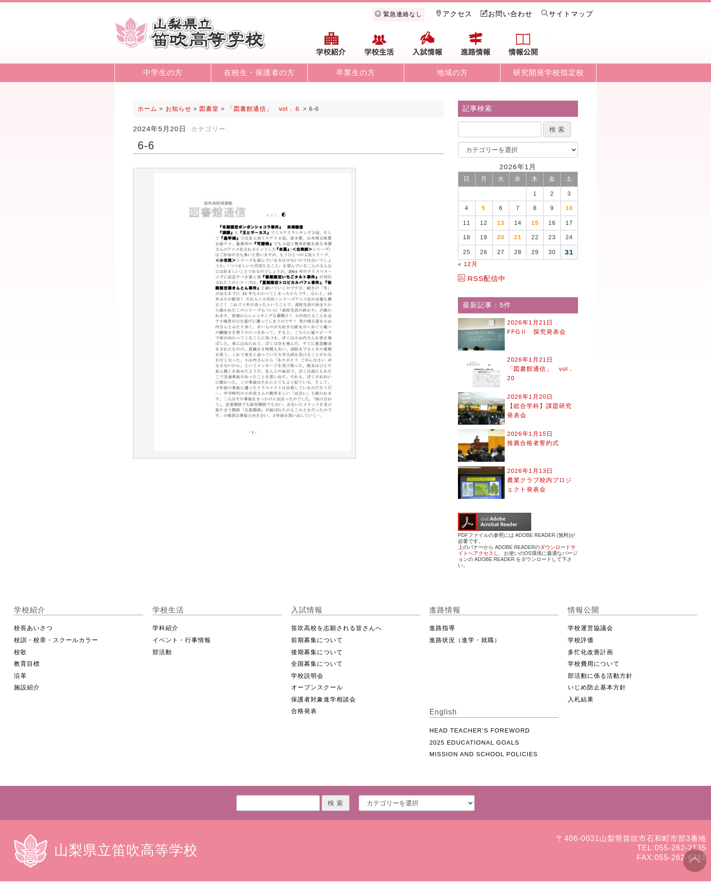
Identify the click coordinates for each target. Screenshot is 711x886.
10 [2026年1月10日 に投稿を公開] (569, 207)
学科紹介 (165, 628)
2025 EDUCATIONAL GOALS (474, 742)
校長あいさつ (33, 628)
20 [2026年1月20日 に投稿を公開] (500, 237)
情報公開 (523, 47)
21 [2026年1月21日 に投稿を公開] (517, 237)
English (571, 47)
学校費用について (594, 663)
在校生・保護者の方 (259, 72)
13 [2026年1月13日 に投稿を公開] (500, 222)
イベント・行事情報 (181, 640)
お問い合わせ (507, 14)
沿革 (20, 675)
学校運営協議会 (590, 628)
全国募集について (317, 663)
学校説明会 (307, 675)
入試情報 (427, 47)
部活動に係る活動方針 (600, 675)
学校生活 (380, 47)
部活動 (162, 652)
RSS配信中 (482, 278)
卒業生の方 (355, 72)
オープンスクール (317, 687)
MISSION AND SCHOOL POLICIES (483, 754)
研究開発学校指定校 (548, 72)
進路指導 (442, 628)
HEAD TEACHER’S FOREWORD (479, 730)
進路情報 (475, 47)
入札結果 (581, 699)
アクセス (453, 14)
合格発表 (304, 711)
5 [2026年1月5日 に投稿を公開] (484, 207)
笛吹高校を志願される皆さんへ (336, 628)
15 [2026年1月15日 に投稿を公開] (535, 222)
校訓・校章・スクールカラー (56, 640)
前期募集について (317, 640)
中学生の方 (163, 72)
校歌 (20, 652)
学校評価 (581, 640)
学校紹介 (331, 47)
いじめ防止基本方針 (597, 687)
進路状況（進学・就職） (465, 640)
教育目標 (27, 663)
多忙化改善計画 (590, 652)
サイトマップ (567, 14)
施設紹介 (27, 687)
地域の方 (452, 72)
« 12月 (468, 264)
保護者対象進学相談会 (323, 699)
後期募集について (317, 652)
